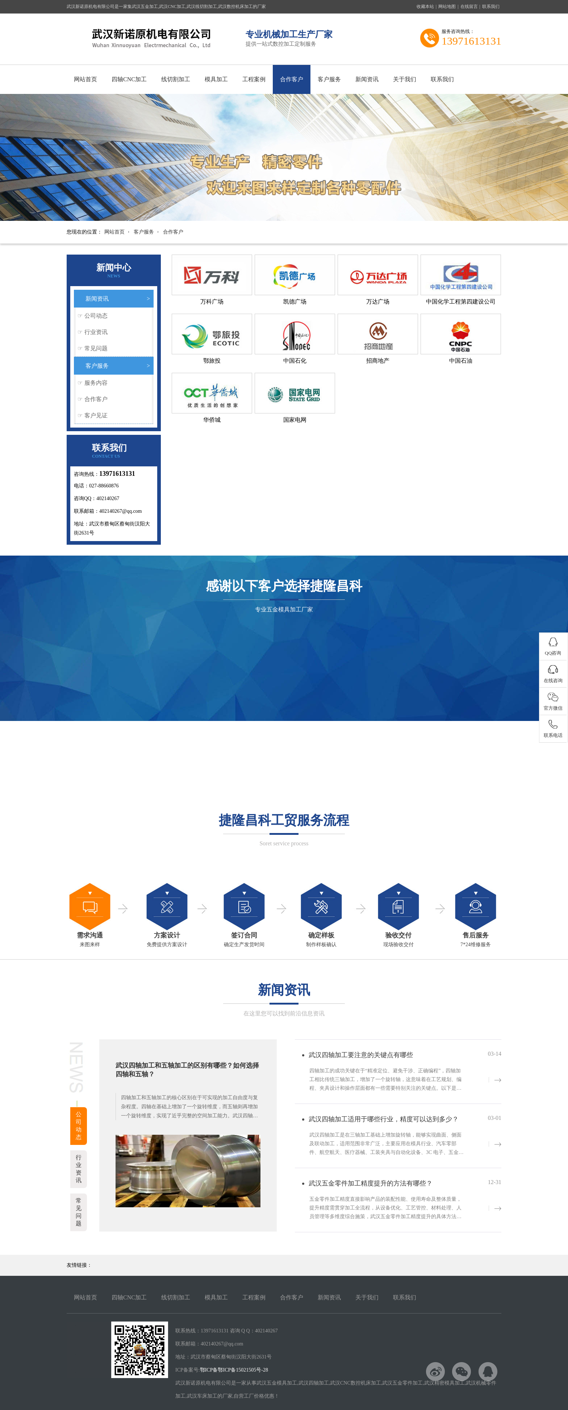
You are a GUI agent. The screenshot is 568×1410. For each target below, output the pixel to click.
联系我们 (491, 6)
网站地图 (447, 6)
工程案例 (254, 79)
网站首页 (85, 79)
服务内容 (96, 383)
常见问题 (96, 348)
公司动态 (96, 316)
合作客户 (291, 79)
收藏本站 (425, 6)
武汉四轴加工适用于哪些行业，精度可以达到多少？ (384, 1119)
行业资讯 (96, 332)
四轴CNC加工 (129, 79)
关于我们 (404, 79)
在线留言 (469, 6)
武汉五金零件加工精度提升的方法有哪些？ (371, 1183)
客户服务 (329, 79)
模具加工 (216, 79)
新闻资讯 (367, 79)
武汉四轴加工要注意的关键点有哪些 (361, 1055)
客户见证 (96, 415)
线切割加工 (175, 79)
